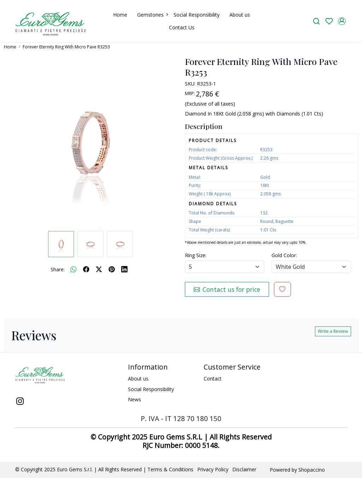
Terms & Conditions (170, 469)
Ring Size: (195, 255)
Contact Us (181, 27)
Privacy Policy (212, 469)
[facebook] (86, 269)
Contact (213, 378)
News (134, 399)
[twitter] (99, 269)
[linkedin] (124, 269)
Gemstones (152, 14)
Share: (58, 269)
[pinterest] (111, 269)
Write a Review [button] (333, 331)
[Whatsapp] (73, 269)
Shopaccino (311, 469)
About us (239, 14)
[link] (316, 21)
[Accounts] (341, 21)
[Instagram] (20, 402)
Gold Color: (284, 255)
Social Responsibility (197, 14)
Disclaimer (244, 469)
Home (120, 14)
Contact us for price (227, 289)
